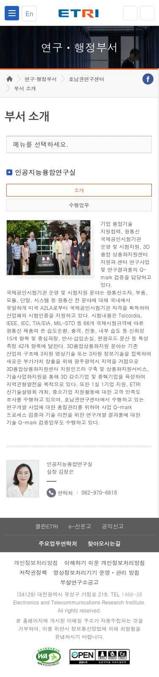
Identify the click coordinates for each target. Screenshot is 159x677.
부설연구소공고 (79, 582)
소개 (79, 190)
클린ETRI (46, 526)
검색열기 (147, 13)
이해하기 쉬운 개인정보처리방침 (104, 563)
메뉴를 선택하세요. (41, 144)
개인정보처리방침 (36, 563)
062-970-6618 (99, 492)
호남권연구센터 (86, 78)
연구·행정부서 (41, 78)
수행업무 (79, 204)
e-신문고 (79, 526)
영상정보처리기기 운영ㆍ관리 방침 (96, 572)
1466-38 (131, 594)
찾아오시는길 (103, 543)
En (29, 13)
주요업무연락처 (58, 543)
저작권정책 (33, 572)
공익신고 (113, 526)
